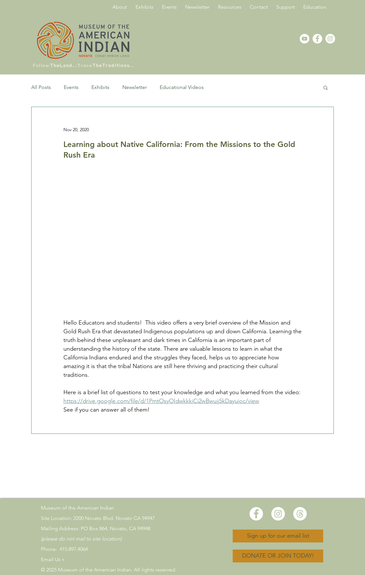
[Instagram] (330, 39)
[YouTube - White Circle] (304, 39)
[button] (326, 87)
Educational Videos (182, 87)
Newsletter (134, 87)
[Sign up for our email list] (278, 536)
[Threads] (300, 514)
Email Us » (52, 559)
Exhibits (100, 87)
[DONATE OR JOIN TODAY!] (278, 556)
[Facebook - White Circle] (317, 39)
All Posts (41, 87)
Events (71, 87)
